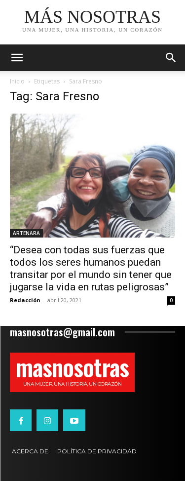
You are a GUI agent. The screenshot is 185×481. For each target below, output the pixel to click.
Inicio (17, 81)
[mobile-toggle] (17, 57)
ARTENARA (26, 233)
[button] (171, 57)
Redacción (25, 300)
